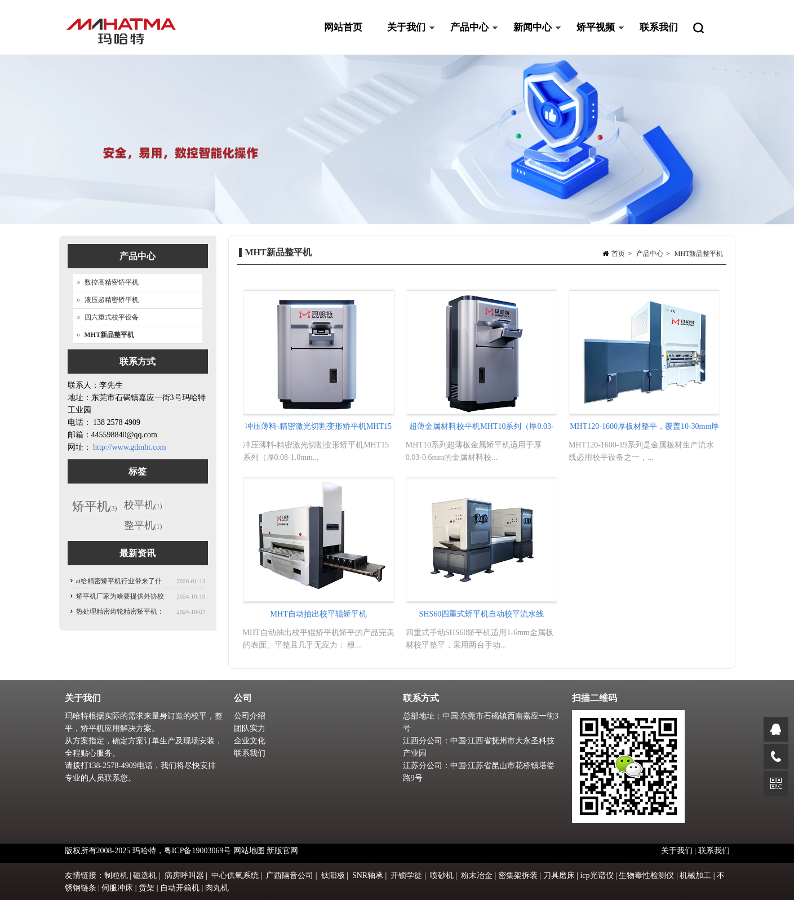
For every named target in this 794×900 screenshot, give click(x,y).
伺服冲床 (117, 888)
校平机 (143, 505)
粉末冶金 (477, 875)
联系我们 (659, 27)
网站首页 (343, 27)
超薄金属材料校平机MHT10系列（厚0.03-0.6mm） (481, 429)
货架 (146, 888)
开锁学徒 (406, 875)
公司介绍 (249, 716)
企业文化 (249, 741)
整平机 (143, 525)
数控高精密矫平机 (112, 282)
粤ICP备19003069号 (198, 850)
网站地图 (249, 850)
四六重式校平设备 (112, 317)
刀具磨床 (559, 875)
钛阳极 (333, 875)
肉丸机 (217, 888)
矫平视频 (594, 38)
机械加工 (695, 875)
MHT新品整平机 (699, 254)
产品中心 (468, 38)
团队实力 (249, 728)
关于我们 (405, 38)
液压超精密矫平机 (112, 300)
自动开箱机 (179, 888)
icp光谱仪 (596, 875)
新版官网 (282, 850)
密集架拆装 (518, 875)
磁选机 (145, 875)
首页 (618, 254)
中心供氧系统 (235, 875)
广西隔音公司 (289, 875)
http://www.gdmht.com (129, 447)
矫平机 (94, 506)
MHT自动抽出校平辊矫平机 (318, 614)
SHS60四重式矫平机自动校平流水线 (481, 614)
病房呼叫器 (184, 875)
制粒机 (116, 875)
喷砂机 (442, 875)
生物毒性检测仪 (646, 875)
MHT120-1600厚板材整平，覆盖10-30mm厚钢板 (644, 429)
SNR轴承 (367, 875)
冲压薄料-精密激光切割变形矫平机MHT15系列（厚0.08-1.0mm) (318, 429)
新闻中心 (531, 38)
